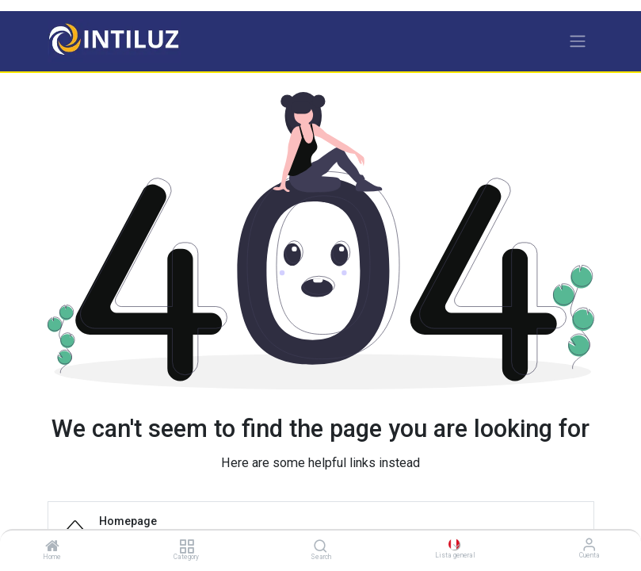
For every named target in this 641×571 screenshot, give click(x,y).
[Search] (320, 547)
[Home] (52, 547)
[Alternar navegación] (577, 41)
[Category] (186, 547)
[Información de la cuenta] (589, 544)
